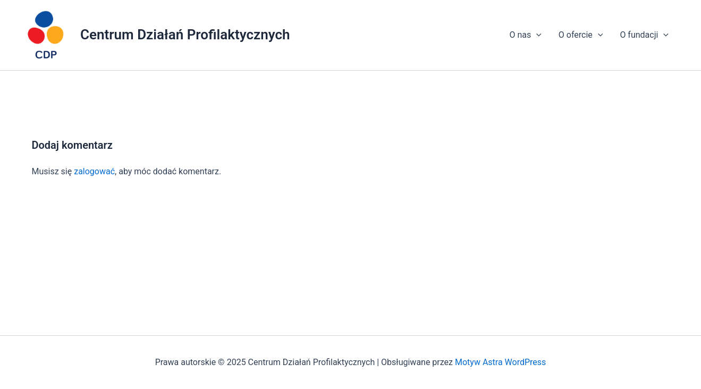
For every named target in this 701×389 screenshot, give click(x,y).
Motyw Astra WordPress (500, 362)
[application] (536, 35)
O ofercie (581, 35)
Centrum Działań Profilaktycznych (185, 35)
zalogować (94, 171)
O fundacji (644, 35)
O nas (525, 35)
